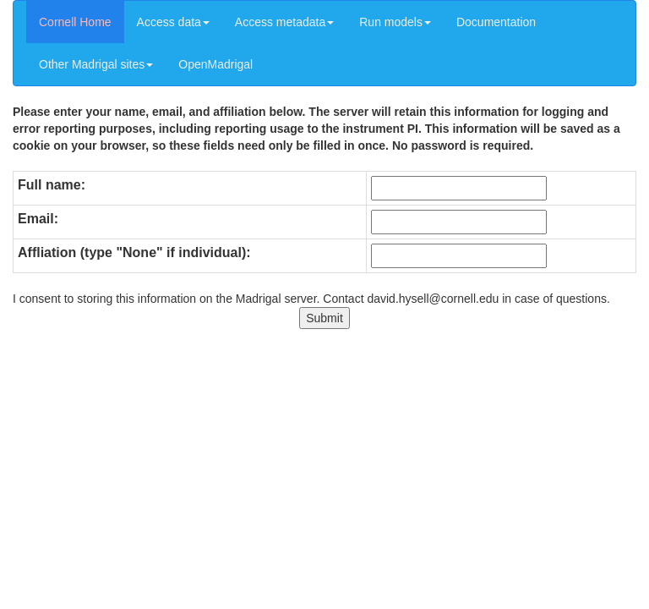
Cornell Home (75, 22)
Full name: (51, 185)
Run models (395, 22)
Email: (38, 218)
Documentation (496, 22)
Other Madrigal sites (96, 64)
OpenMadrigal (215, 64)
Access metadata (284, 22)
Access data (173, 22)
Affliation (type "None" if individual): (134, 252)
